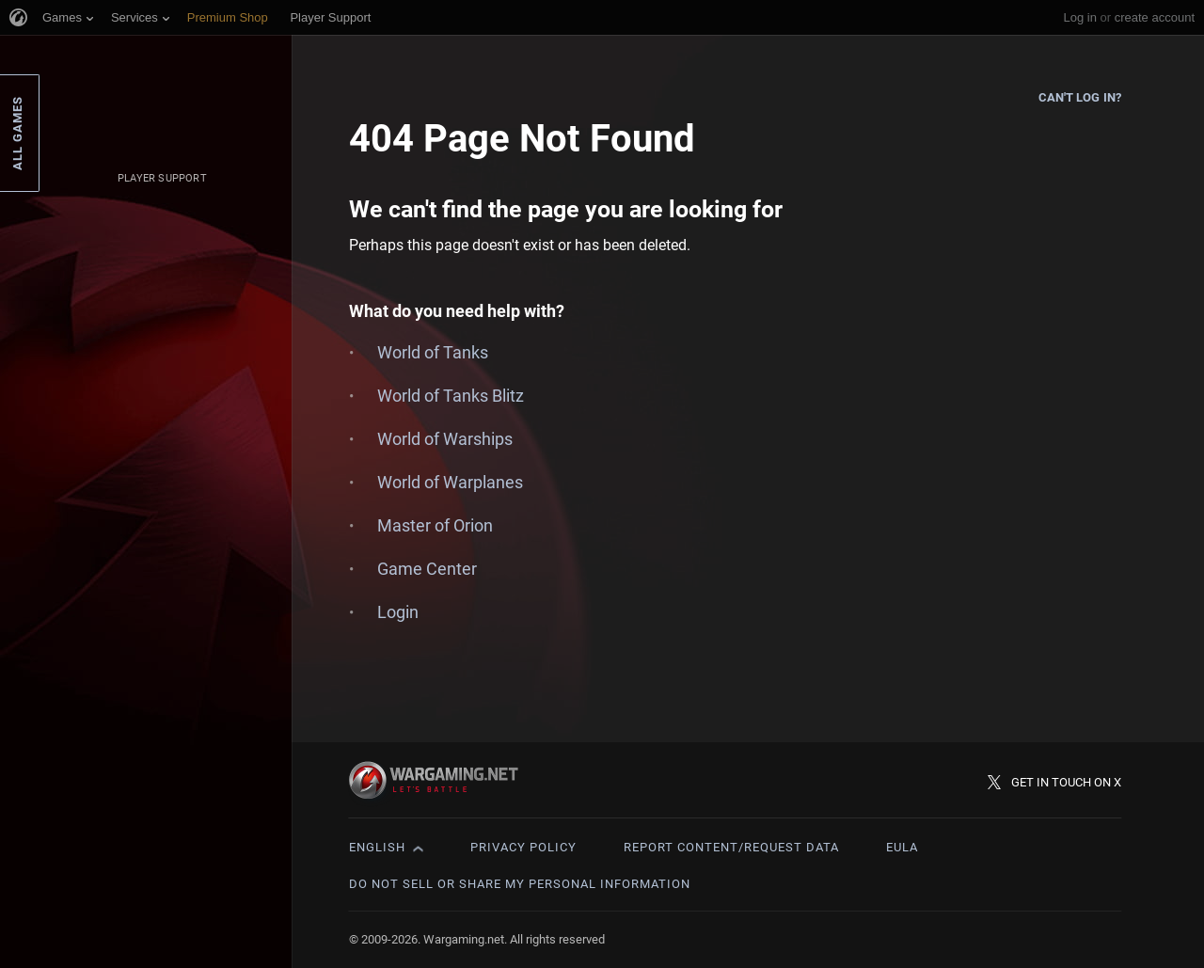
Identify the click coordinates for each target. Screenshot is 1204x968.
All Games (17, 133)
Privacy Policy (523, 847)
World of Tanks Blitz (450, 395)
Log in (1079, 17)
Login (398, 612)
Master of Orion (435, 525)
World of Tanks (432, 352)
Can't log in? (1079, 97)
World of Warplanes (450, 482)
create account (1155, 17)
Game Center (427, 569)
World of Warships (445, 439)
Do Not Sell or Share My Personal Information (519, 884)
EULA (902, 847)
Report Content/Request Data (731, 847)
